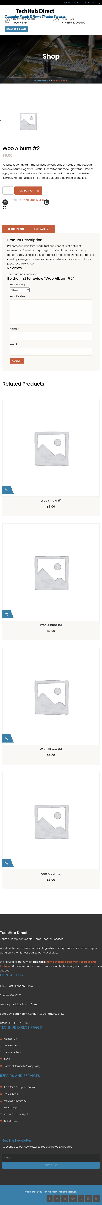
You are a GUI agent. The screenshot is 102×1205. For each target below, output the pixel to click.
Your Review (17, 296)
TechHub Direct (42, 80)
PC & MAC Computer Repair (19, 1087)
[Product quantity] (8, 190)
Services (66, 2)
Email (14, 344)
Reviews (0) (42, 229)
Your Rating (17, 284)
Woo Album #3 (51, 625)
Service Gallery (12, 1052)
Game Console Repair (16, 1114)
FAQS (7, 1059)
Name (14, 329)
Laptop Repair (12, 1107)
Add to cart (26, 190)
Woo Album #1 (51, 874)
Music (40, 200)
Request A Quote (16, 29)
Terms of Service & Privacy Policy (22, 1066)
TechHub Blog (12, 1045)
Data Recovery (12, 1121)
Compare (46, 202)
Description (15, 229)
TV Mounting (11, 1094)
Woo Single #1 (51, 500)
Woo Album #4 (51, 749)
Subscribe (51, 1165)
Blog (76, 2)
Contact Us (88, 2)
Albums (30, 200)
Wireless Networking (15, 1100)
